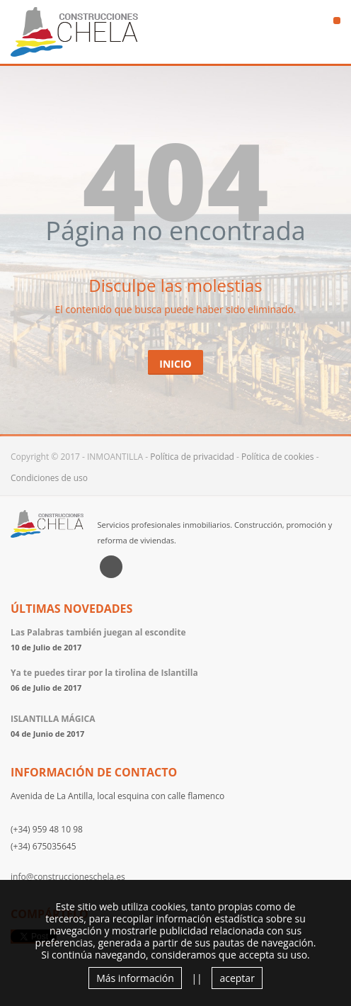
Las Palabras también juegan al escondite (98, 632)
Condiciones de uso (49, 478)
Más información (135, 978)
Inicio (175, 364)
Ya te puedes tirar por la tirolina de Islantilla (104, 673)
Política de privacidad (192, 457)
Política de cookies (277, 457)
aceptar (236, 978)
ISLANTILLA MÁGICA (53, 719)
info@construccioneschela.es (68, 877)
